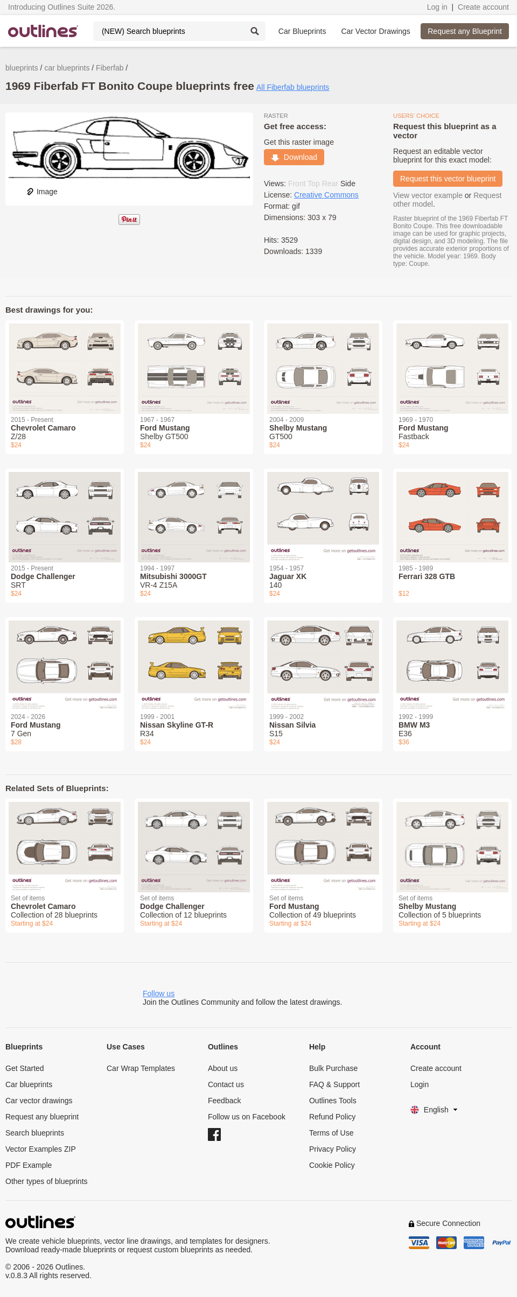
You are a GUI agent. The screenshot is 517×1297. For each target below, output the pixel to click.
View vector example (428, 195)
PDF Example (28, 1165)
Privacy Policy (332, 1149)
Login (419, 1084)
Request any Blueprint (465, 31)
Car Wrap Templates (141, 1068)
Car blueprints (28, 1084)
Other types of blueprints (46, 1181)
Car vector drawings (39, 1100)
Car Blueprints (302, 31)
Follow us (158, 993)
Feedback (224, 1100)
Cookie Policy (332, 1165)
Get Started (24, 1068)
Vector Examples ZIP (40, 1149)
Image (42, 191)
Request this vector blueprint (447, 178)
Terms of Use (331, 1133)
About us (222, 1068)
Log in (437, 7)
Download (294, 157)
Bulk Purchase (333, 1068)
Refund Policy (332, 1116)
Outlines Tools (333, 1100)
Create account (483, 7)
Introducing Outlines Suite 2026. (61, 7)
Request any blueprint (42, 1116)
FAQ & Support (334, 1084)
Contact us (226, 1084)
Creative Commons (326, 195)
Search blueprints (34, 1133)
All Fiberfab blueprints (292, 87)
